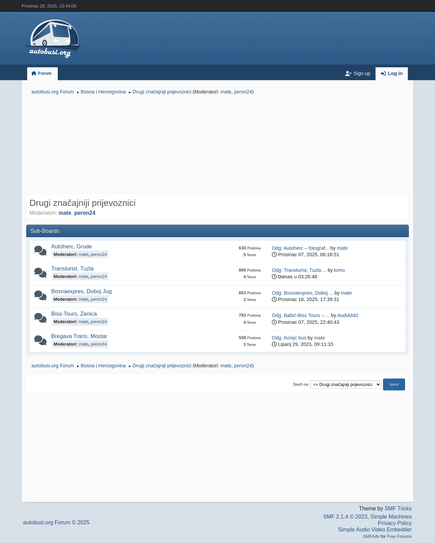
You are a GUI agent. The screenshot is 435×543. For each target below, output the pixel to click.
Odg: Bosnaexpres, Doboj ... (302, 293)
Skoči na (300, 384)
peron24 (243, 91)
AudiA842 (347, 315)
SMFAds (371, 536)
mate (226, 91)
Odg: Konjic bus (289, 337)
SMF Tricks (398, 508)
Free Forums (399, 536)
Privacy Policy (395, 523)
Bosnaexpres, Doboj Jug (81, 291)
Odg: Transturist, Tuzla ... (299, 270)
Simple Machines (391, 517)
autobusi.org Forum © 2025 (56, 522)
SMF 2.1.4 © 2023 (345, 517)
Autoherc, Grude (71, 246)
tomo (339, 270)
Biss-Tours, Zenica (74, 314)
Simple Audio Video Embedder (375, 529)
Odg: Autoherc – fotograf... (300, 248)
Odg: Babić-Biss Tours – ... (301, 315)
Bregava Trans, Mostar (79, 336)
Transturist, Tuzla (72, 268)
